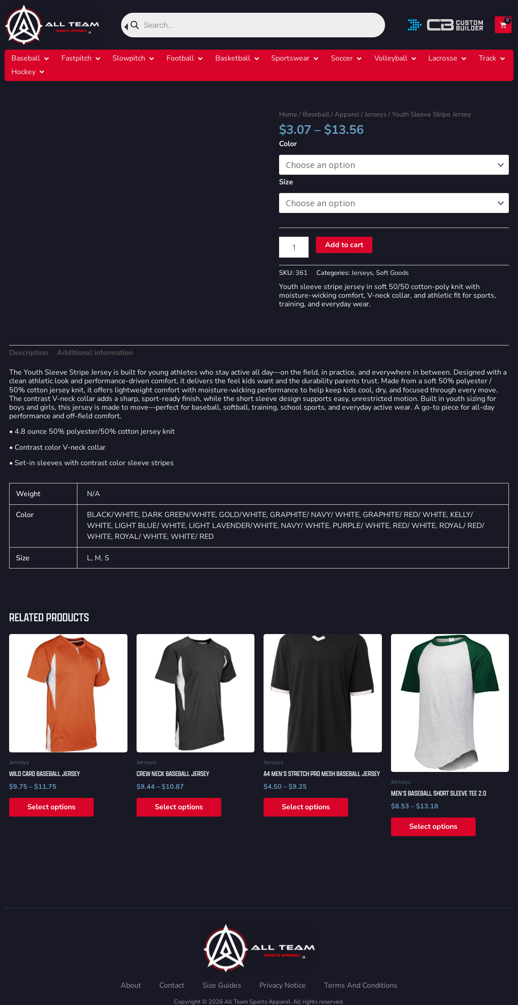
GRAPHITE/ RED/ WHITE (405, 515)
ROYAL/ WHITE (141, 537)
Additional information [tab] (95, 353)
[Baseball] (25, 58)
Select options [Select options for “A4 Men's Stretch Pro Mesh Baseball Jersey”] (306, 807)
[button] (31, 58)
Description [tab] (28, 353)
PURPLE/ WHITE (361, 526)
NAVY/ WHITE (305, 526)
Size (286, 182)
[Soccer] (342, 58)
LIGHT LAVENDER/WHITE (233, 526)
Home (288, 114)
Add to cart (344, 245)
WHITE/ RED (192, 537)
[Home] (52, 25)
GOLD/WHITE (242, 515)
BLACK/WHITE (112, 515)
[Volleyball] (390, 58)
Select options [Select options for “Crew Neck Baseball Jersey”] (179, 807)
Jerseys (375, 114)
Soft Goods (392, 272)
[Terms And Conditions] (360, 985)
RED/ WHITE (414, 526)
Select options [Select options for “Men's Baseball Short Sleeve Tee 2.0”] (433, 827)
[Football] (180, 58)
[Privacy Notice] (282, 985)
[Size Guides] (222, 985)
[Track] (487, 58)
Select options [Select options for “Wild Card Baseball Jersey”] (51, 807)
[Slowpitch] (128, 58)
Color (288, 144)
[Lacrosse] (442, 58)
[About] (131, 985)
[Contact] (171, 985)
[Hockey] (23, 72)
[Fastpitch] (76, 58)
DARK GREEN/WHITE (178, 515)
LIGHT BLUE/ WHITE (150, 526)
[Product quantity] (294, 247)
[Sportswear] (290, 58)
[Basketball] (232, 58)
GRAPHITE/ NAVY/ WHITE (314, 515)
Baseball (316, 114)
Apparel (347, 114)
